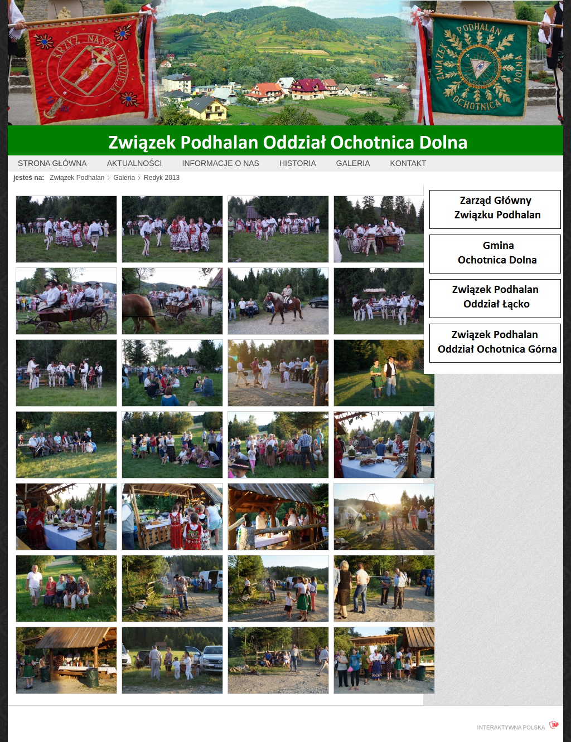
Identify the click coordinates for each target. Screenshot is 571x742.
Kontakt (408, 163)
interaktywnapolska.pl (515, 725)
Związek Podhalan (77, 178)
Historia (297, 163)
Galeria (353, 163)
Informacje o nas (220, 163)
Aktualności (134, 163)
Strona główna (52, 163)
